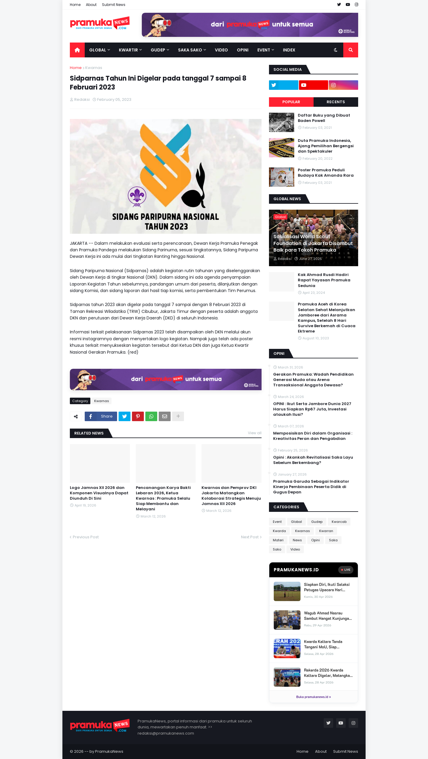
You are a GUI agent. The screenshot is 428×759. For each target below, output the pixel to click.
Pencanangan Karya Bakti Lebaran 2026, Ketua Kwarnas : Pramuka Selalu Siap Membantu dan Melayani (163, 498)
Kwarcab (339, 521)
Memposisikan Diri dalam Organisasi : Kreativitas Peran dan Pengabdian (312, 436)
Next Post (250, 537)
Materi (278, 540)
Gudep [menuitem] (158, 50)
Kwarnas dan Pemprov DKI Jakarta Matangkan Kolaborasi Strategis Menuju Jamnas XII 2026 (231, 496)
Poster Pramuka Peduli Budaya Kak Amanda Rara (326, 172)
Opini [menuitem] (242, 50)
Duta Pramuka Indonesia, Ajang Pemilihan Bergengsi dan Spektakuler (326, 146)
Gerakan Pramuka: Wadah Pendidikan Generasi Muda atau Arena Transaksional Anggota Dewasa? (313, 380)
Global (296, 521)
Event (277, 521)
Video (295, 549)
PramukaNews (109, 751)
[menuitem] (77, 50)
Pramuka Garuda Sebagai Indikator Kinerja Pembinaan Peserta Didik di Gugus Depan (311, 487)
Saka (333, 540)
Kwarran (326, 531)
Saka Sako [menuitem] (190, 50)
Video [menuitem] (221, 50)
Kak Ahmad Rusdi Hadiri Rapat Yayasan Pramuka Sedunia (324, 280)
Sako (277, 549)
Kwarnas (93, 67)
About (91, 4)
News (297, 540)
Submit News (113, 4)
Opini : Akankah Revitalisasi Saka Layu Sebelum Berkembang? (313, 460)
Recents (336, 102)
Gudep (316, 521)
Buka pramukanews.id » (313, 696)
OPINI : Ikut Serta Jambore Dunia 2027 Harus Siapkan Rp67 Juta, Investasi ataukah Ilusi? (312, 409)
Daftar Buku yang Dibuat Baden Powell (324, 118)
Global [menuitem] (97, 50)
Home (75, 4)
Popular (291, 102)
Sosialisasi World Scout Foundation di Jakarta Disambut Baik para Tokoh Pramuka (313, 243)
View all (255, 432)
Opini (315, 540)
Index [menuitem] (289, 50)
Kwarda (279, 531)
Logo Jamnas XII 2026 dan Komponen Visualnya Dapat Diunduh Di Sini (99, 493)
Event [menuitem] (263, 50)
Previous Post (86, 537)
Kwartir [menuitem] (128, 50)
